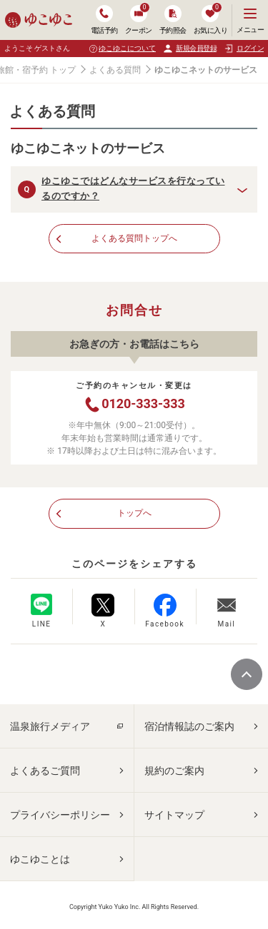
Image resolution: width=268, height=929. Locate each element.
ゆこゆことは (40, 859)
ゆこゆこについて (127, 48)
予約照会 (173, 19)
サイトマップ (174, 815)
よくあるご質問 (45, 770)
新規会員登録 (190, 49)
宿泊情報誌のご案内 (189, 726)
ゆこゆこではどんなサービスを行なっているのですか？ (133, 188)
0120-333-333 (133, 404)
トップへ (134, 513)
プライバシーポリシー (60, 815)
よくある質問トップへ (134, 238)
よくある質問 (115, 70)
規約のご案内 (174, 770)
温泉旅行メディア (50, 726)
